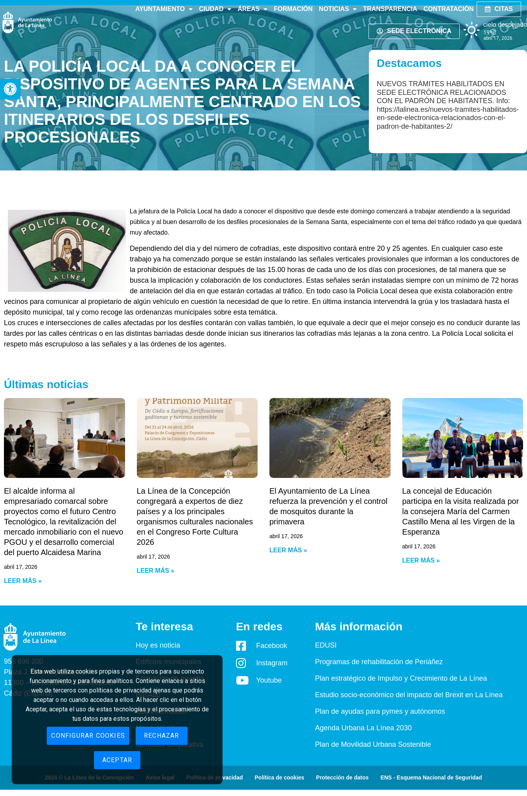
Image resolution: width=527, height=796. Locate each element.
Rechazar (161, 735)
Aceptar (117, 760)
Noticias (338, 9)
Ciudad (215, 9)
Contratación (449, 9)
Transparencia (390, 9)
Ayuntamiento (164, 9)
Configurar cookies (88, 735)
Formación (293, 9)
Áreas (252, 9)
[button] (10, 89)
